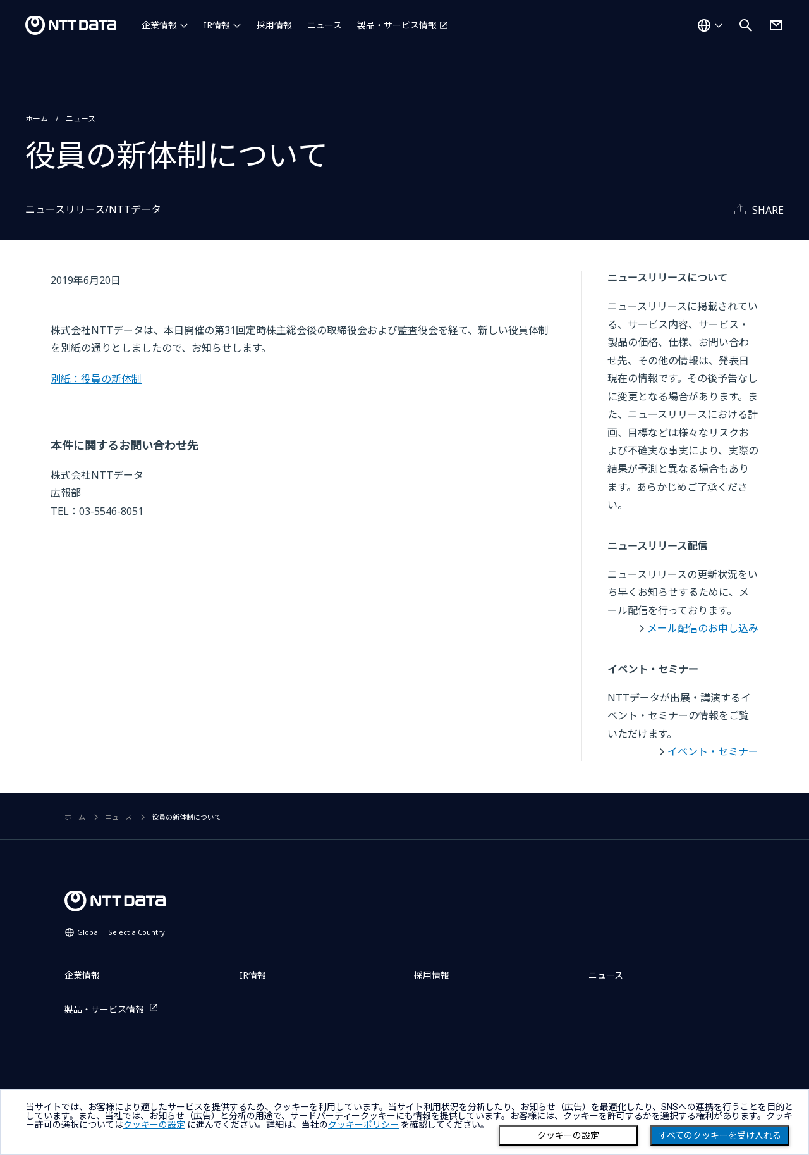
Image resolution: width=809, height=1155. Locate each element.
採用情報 (274, 25)
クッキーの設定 (568, 1135)
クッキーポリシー (363, 1125)
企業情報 (159, 25)
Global (121, 932)
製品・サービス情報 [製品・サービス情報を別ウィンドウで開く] (397, 25)
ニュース (324, 25)
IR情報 (217, 25)
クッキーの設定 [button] (154, 1125)
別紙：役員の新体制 (96, 379)
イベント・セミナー (712, 751)
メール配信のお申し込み (702, 628)
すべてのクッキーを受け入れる (720, 1135)
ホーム (36, 118)
